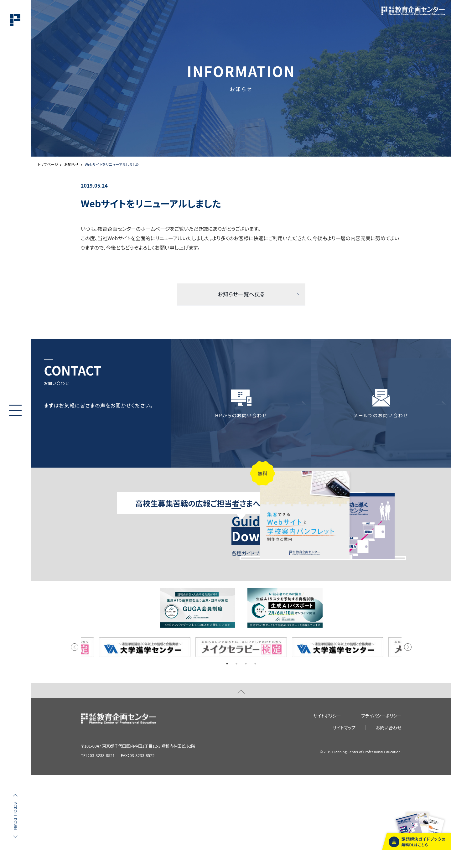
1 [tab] (227, 738)
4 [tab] (255, 738)
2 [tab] (236, 738)
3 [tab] (246, 738)
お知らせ (71, 164)
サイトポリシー (327, 790)
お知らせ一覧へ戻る (241, 294)
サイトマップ (344, 802)
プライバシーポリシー (381, 790)
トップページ (48, 164)
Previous (74, 722)
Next (408, 722)
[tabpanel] (241, 722)
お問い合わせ (389, 802)
